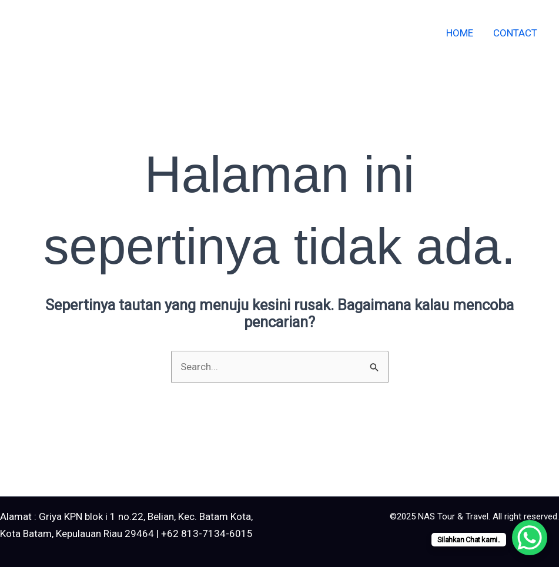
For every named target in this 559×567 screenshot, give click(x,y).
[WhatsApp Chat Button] (529, 537)
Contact (515, 33)
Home (459, 33)
